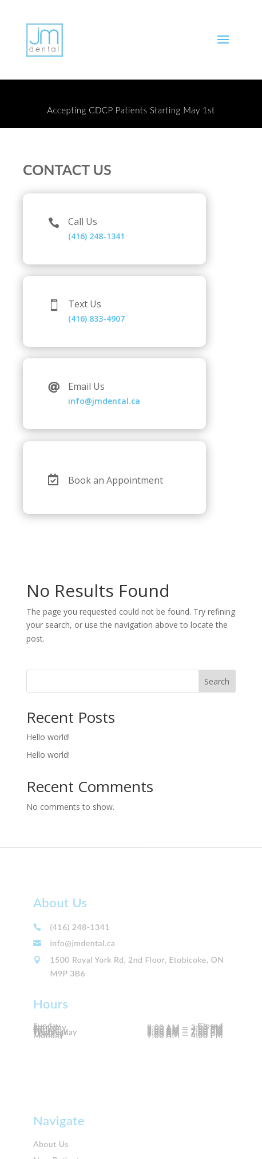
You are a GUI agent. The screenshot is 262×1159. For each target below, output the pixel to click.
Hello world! (48, 736)
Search (216, 681)
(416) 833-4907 (96, 318)
